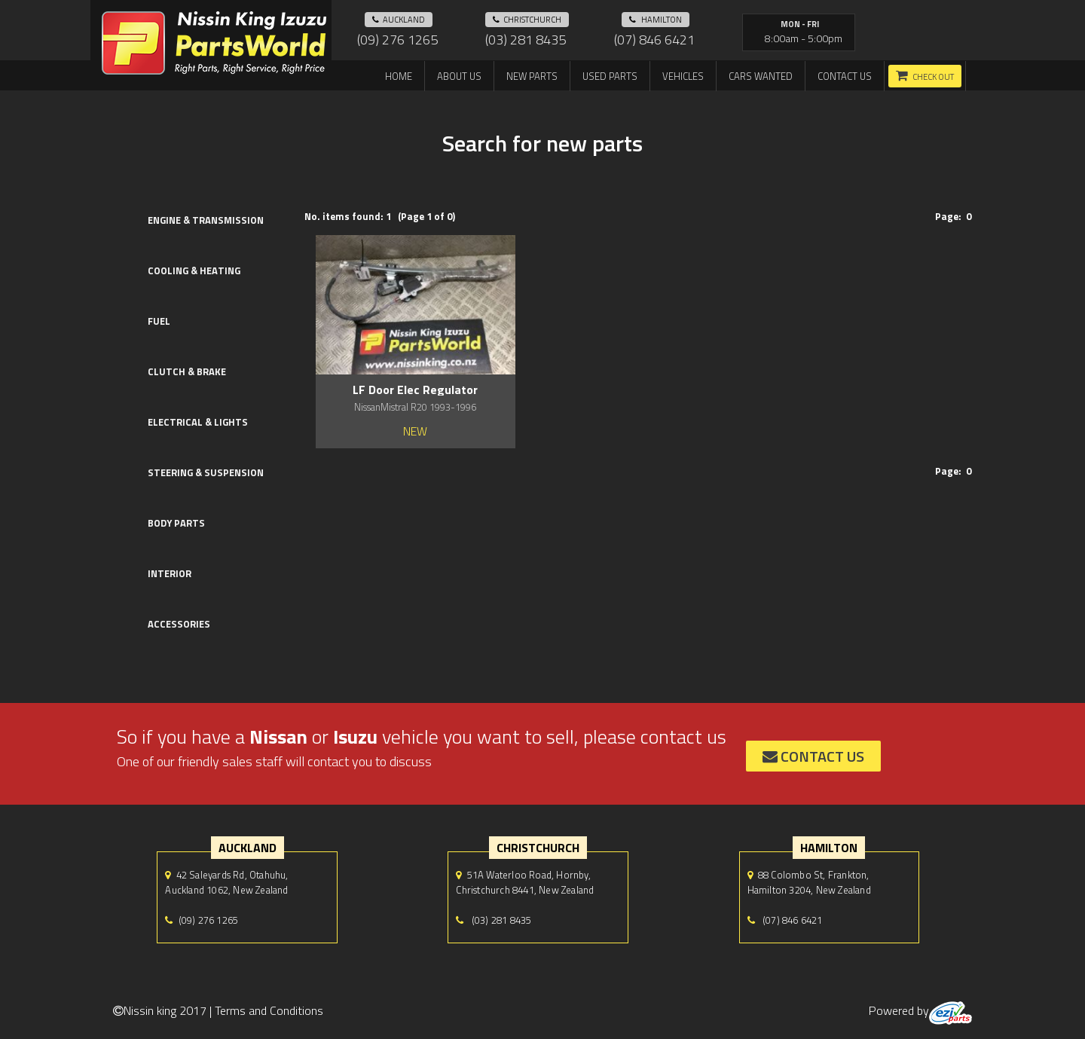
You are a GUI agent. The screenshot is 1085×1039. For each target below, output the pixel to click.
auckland (398, 20)
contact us (813, 756)
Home (398, 76)
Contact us (845, 76)
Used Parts (609, 76)
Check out (933, 77)
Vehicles (683, 76)
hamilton (655, 20)
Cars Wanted (761, 76)
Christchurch (527, 20)
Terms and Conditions (269, 1010)
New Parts (532, 76)
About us (459, 76)
